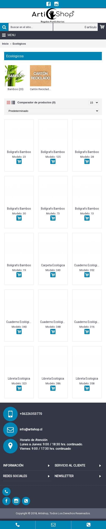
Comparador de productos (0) (36, 102)
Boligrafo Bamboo (19, 152)
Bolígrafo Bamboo (53, 152)
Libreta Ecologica (87, 378)
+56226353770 (31, 414)
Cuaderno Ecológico (87, 265)
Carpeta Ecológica (53, 265)
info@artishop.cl (31, 429)
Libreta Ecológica (19, 378)
